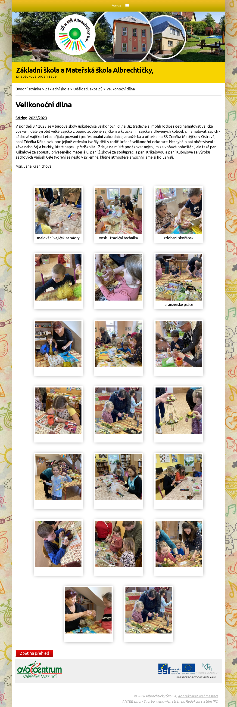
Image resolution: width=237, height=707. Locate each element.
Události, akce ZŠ (88, 89)
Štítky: (21, 118)
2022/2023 (38, 118)
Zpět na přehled (34, 653)
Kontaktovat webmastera (198, 696)
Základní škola (57, 89)
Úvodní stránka (28, 89)
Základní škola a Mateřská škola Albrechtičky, (118, 72)
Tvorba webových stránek (163, 701)
